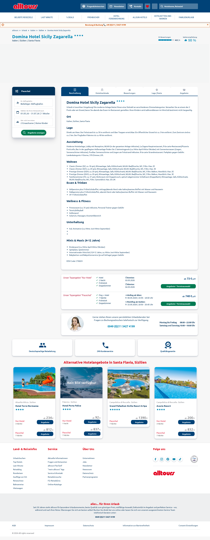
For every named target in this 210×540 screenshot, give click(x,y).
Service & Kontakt (55, 473)
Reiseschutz (18, 480)
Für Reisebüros (54, 480)
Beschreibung (75, 91)
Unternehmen (89, 458)
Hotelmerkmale (102, 91)
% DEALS (70, 17)
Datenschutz (88, 473)
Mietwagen (18, 488)
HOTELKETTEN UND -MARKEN (163, 17)
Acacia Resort (164, 405)
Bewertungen (129, 91)
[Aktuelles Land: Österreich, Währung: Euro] (155, 6)
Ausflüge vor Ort (20, 477)
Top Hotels (17, 462)
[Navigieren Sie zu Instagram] (161, 459)
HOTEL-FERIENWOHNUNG (117, 17)
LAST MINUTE (47, 17)
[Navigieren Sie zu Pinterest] (167, 459)
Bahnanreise (18, 484)
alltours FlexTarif (55, 465)
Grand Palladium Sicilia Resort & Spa (128, 405)
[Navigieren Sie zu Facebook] (155, 459)
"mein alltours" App (56, 469)
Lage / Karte (157, 91)
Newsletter (87, 465)
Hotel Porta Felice (71, 405)
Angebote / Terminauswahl (178, 286)
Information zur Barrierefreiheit (136, 525)
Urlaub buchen (19, 458)
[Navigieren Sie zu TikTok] (180, 459)
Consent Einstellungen (188, 525)
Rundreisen (18, 473)
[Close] (207, 24)
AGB (14, 525)
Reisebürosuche (54, 477)
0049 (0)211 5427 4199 (121, 326)
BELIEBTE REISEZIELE (23, 17)
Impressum (49, 525)
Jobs (85, 462)
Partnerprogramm (90, 477)
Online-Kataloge (55, 484)
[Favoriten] (147, 6)
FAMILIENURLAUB (186, 17)
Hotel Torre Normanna (26, 405)
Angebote (184, 91)
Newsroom (87, 469)
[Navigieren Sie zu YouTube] (174, 459)
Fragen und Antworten (57, 462)
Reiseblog (17, 469)
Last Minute (18, 465)
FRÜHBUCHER (93, 17)
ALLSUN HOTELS (140, 17)
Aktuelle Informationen (58, 458)
